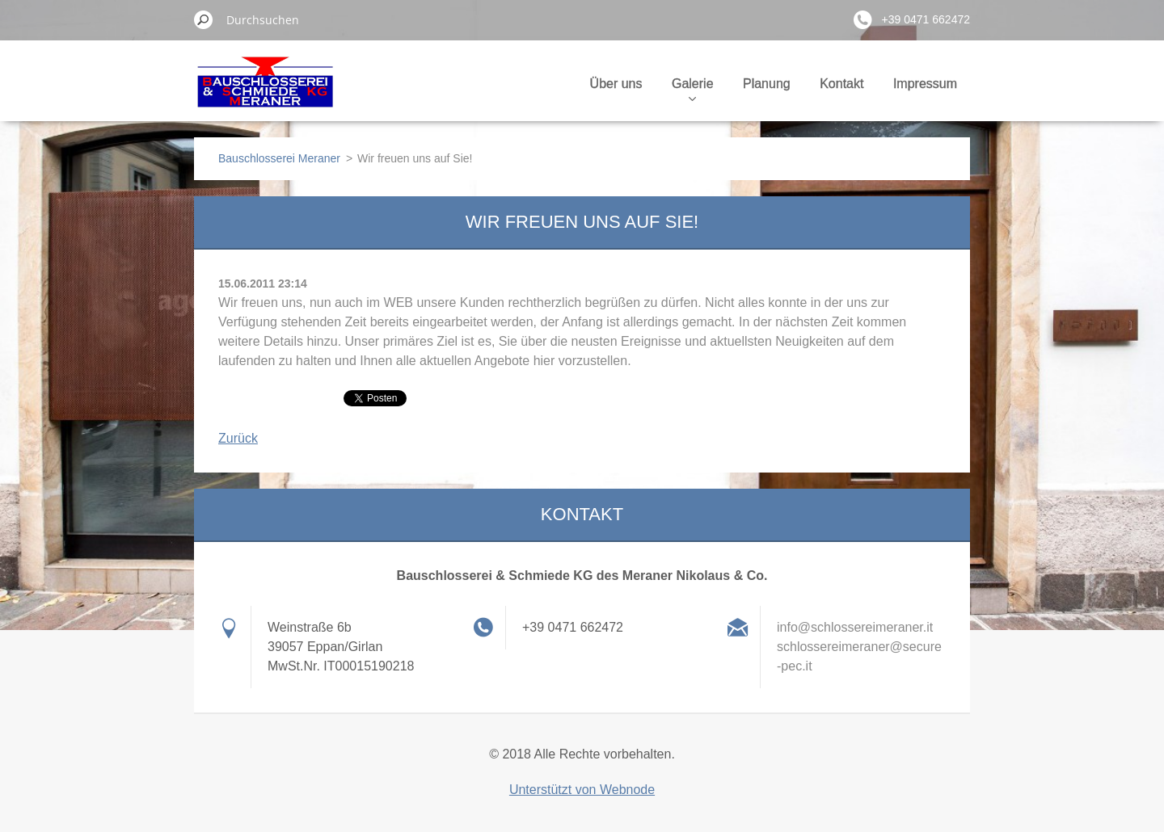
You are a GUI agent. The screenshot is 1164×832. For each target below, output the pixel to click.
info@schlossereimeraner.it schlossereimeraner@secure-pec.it (859, 646)
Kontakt (841, 83)
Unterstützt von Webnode (582, 789)
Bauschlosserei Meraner (279, 158)
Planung (767, 83)
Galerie (692, 89)
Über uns (616, 83)
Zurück (238, 438)
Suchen (203, 19)
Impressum (925, 83)
